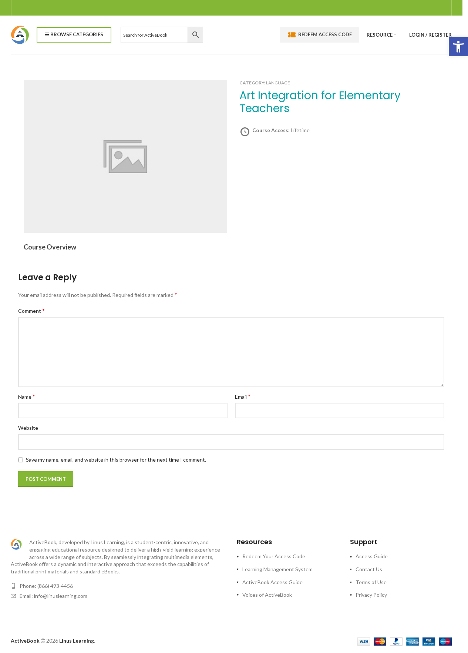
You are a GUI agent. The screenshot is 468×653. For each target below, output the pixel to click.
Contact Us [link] (369, 569)
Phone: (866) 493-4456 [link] (46, 586)
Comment (31, 310)
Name (26, 396)
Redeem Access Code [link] (319, 34)
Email (242, 396)
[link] (458, 46)
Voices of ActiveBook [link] (267, 595)
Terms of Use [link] (371, 582)
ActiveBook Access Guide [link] (272, 582)
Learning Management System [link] (277, 569)
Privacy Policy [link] (371, 595)
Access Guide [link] (372, 556)
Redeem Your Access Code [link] (273, 556)
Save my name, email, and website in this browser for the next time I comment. (116, 459)
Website (28, 428)
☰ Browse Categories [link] (74, 34)
